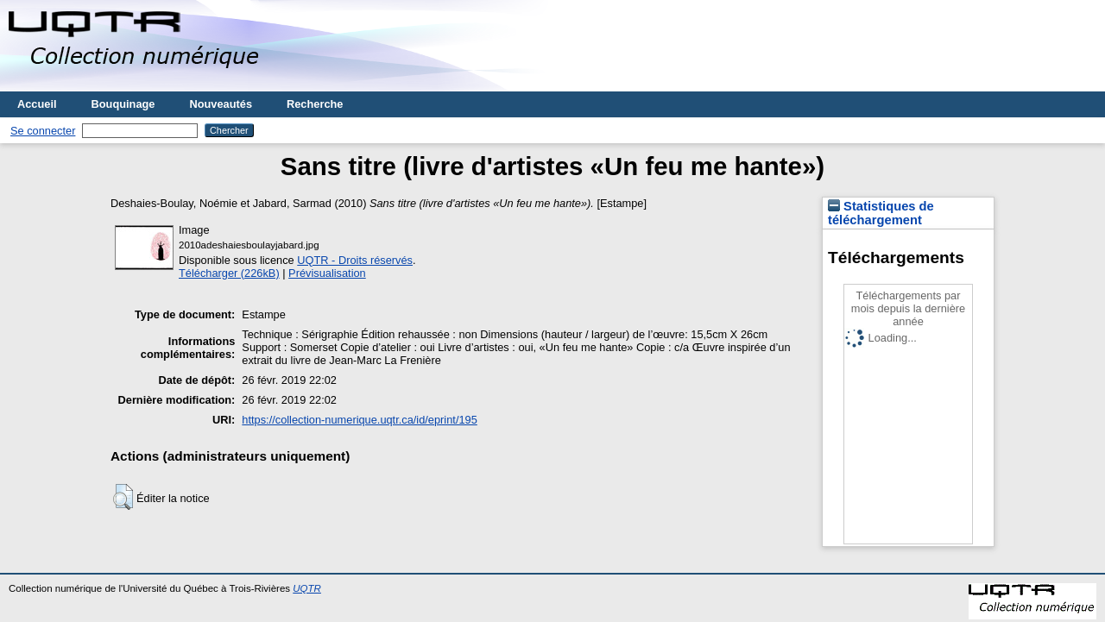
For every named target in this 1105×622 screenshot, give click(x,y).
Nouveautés (220, 103)
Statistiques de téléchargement (881, 213)
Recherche (315, 103)
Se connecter (42, 130)
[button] (123, 497)
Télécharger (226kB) (229, 273)
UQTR (307, 588)
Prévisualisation (327, 273)
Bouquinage (123, 103)
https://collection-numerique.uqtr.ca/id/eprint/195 (359, 419)
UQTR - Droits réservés (355, 260)
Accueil (37, 103)
